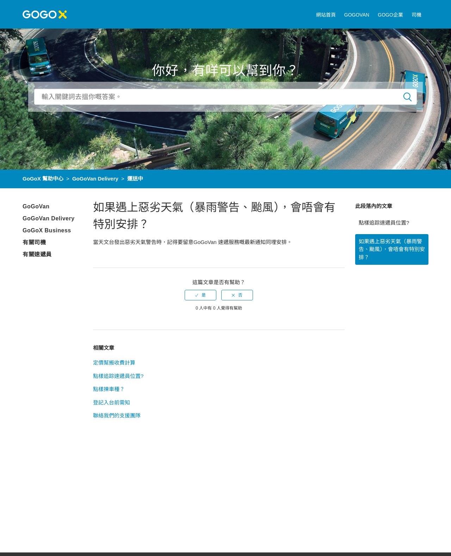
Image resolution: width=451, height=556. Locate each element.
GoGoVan (36, 206)
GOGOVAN (356, 15)
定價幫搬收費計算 (114, 363)
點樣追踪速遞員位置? (384, 223)
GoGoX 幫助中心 (43, 179)
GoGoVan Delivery (95, 179)
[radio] (200, 295)
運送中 (135, 179)
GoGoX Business (47, 230)
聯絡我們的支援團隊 (117, 415)
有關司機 (34, 242)
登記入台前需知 (111, 402)
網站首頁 (326, 15)
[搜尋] (225, 97)
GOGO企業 (390, 15)
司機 (416, 15)
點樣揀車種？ (109, 389)
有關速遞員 (37, 254)
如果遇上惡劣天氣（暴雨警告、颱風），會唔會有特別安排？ (392, 249)
